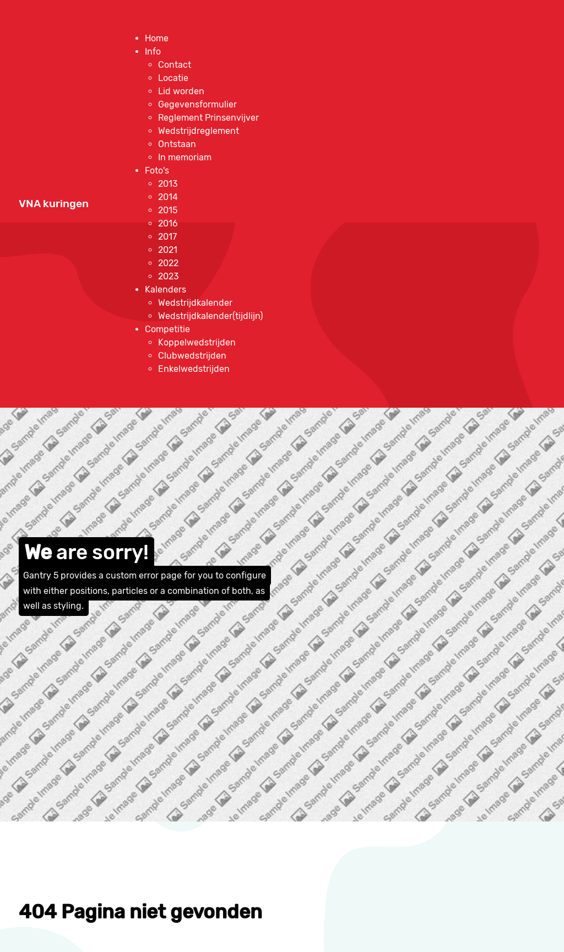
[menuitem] (157, 38)
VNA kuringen (54, 203)
